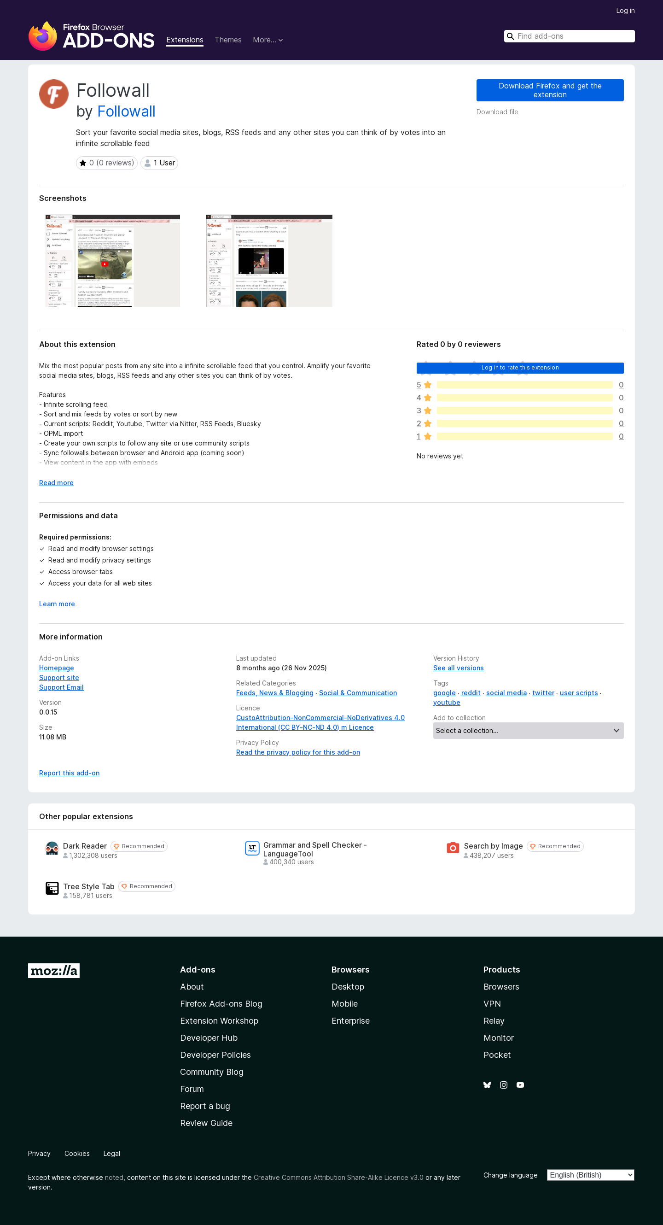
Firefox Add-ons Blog (221, 1003)
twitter (543, 693)
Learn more (57, 604)
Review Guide (206, 1123)
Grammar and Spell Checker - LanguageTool (315, 849)
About (192, 986)
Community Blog (212, 1072)
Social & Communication (358, 693)
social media (506, 693)
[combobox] (569, 36)
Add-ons (197, 969)
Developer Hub (209, 1038)
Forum (192, 1089)
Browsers (501, 986)
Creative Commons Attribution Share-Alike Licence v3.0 (339, 1177)
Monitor (498, 1038)
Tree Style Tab (89, 886)
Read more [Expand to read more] (56, 482)
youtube (446, 702)
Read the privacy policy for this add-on (298, 752)
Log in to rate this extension (520, 367)
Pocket (497, 1055)
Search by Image (493, 846)
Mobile (345, 1003)
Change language (510, 1175)
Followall (126, 111)
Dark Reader (85, 846)
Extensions (185, 39)
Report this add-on (69, 773)
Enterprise (351, 1021)
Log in (625, 10)
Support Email (61, 687)
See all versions (458, 668)
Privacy (39, 1153)
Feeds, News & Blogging (275, 693)
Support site (59, 677)
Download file (497, 112)
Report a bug (205, 1106)
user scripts (579, 693)
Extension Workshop (219, 1021)
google (444, 693)
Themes (228, 39)
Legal (112, 1153)
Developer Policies (215, 1055)
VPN (492, 1003)
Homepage (56, 668)
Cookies (77, 1153)
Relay (494, 1021)
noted (114, 1177)
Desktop (348, 986)
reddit (471, 693)
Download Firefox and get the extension (550, 90)
